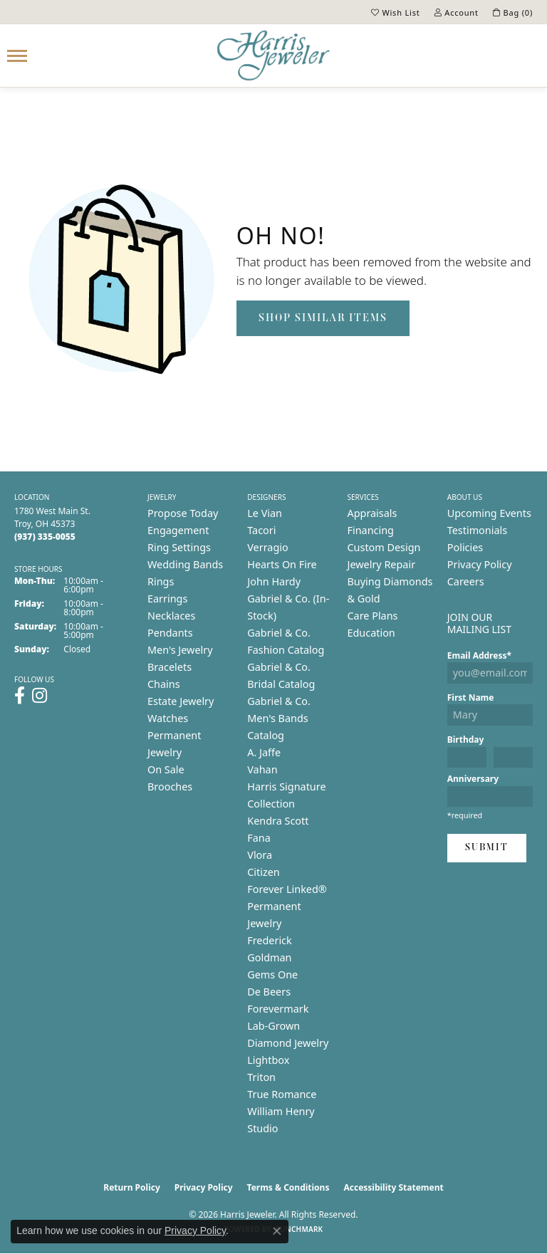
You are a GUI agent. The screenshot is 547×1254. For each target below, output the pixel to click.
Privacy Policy (479, 564)
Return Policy (131, 1187)
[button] (395, 12)
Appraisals (372, 513)
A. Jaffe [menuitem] (264, 752)
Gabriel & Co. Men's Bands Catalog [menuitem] (279, 718)
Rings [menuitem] (160, 581)
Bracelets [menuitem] (169, 667)
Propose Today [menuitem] (182, 513)
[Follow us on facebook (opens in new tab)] (19, 695)
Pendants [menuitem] (170, 632)
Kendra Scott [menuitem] (277, 820)
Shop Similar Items (323, 318)
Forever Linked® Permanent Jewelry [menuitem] (287, 906)
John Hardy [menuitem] (274, 581)
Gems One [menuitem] (272, 974)
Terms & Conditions (288, 1187)
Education (371, 632)
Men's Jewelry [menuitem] (180, 650)
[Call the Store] (44, 537)
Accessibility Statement (393, 1187)
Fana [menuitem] (259, 838)
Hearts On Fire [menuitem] (281, 564)
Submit (487, 847)
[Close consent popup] (277, 1231)
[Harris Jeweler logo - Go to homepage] (273, 55)
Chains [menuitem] (163, 684)
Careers (465, 581)
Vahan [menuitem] (262, 769)
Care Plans (373, 615)
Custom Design (384, 547)
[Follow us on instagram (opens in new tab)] (39, 695)
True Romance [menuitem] (281, 1094)
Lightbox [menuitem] (268, 1060)
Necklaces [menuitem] (171, 615)
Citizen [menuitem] (263, 872)
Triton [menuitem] (261, 1077)
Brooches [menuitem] (169, 786)
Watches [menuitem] (167, 718)
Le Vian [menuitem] (264, 513)
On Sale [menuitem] (165, 769)
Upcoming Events (489, 513)
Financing (371, 530)
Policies (465, 547)
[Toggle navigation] (17, 56)
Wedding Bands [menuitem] (185, 564)
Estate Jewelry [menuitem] (180, 701)
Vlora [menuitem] (259, 855)
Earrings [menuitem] (167, 598)
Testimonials (477, 530)
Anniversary (473, 779)
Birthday (465, 739)
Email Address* (479, 655)
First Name (470, 697)
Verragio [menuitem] (267, 547)
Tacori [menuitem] (261, 530)
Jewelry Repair (382, 564)
